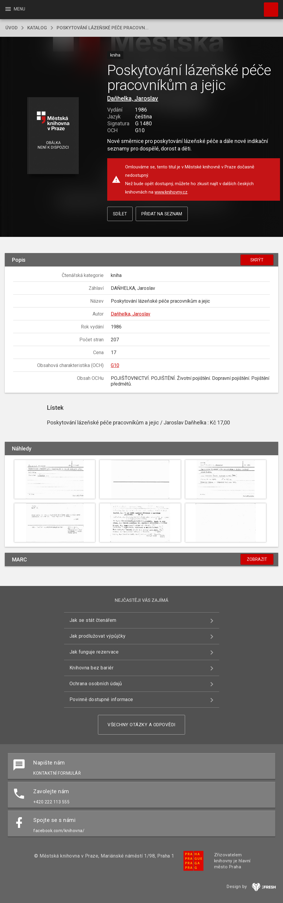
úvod (11, 28)
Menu (14, 9)
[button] (53, 136)
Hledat (268, 6)
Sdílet (120, 214)
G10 (115, 365)
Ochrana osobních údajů (95, 683)
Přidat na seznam (161, 214)
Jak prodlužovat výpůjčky (97, 636)
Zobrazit (257, 559)
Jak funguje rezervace (94, 652)
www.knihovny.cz (171, 192)
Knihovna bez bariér (91, 668)
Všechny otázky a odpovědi (141, 724)
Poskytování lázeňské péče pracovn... (103, 28)
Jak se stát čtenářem (92, 620)
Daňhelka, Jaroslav (132, 98)
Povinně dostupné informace (101, 699)
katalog (37, 28)
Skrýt (257, 260)
